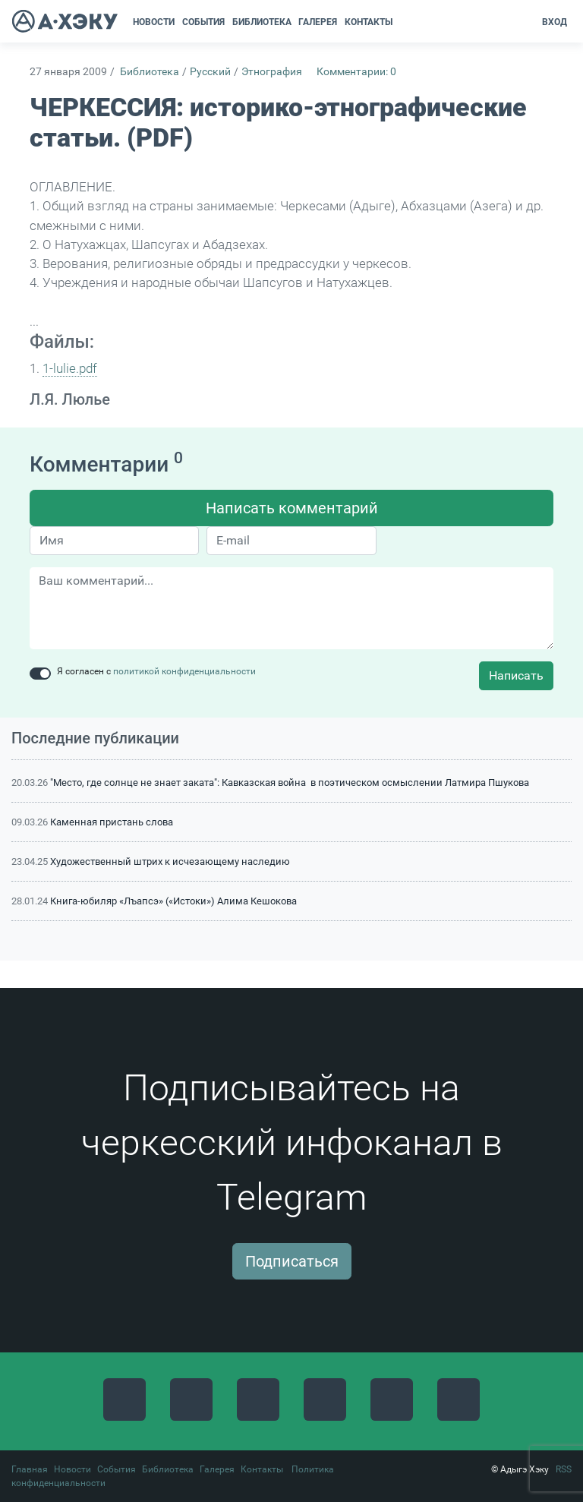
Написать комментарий (292, 508)
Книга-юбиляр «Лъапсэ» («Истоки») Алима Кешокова (173, 901)
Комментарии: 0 (356, 71)
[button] (401, 22)
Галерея (217, 1469)
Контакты (262, 1469)
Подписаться (292, 1261)
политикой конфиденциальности (184, 671)
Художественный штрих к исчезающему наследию (170, 861)
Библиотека (149, 71)
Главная (29, 1469)
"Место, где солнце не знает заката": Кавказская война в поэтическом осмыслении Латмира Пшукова (289, 782)
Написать (516, 675)
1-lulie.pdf (70, 368)
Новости (72, 1469)
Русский (210, 71)
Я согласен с (156, 671)
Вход (554, 22)
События (116, 1469)
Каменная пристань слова (111, 822)
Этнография (271, 71)
